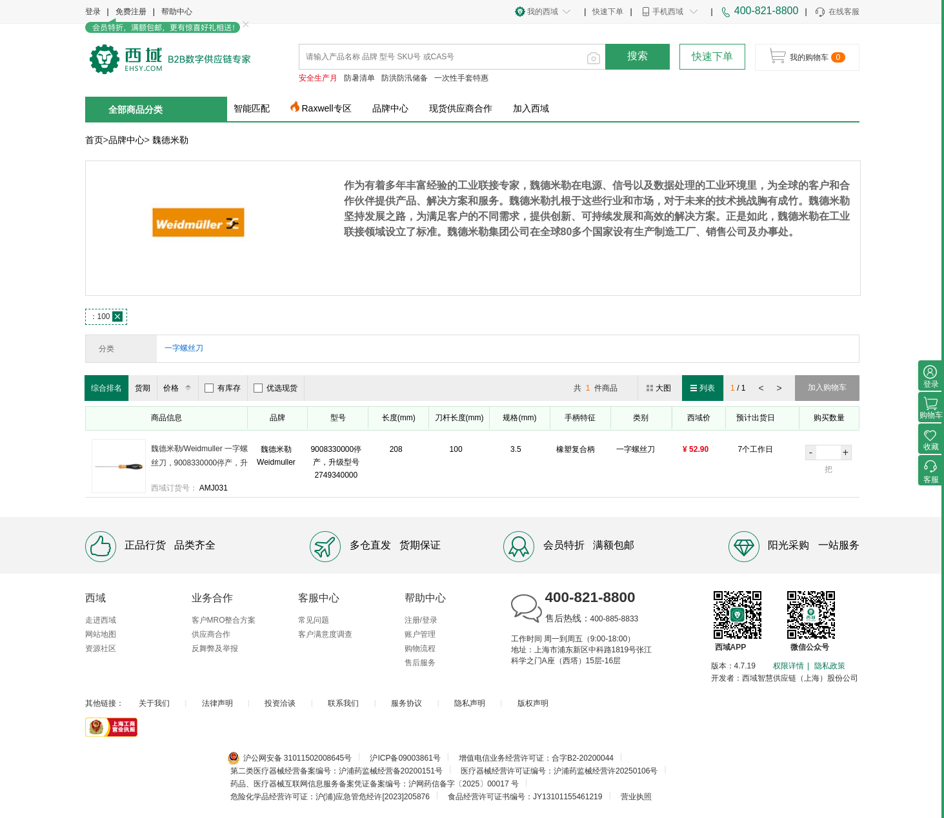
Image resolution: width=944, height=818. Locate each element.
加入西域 (531, 108)
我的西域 (542, 11)
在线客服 (836, 12)
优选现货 (275, 388)
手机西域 (667, 11)
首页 (94, 140)
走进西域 (100, 620)
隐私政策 (829, 665)
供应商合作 (211, 634)
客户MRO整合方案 (224, 620)
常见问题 (313, 620)
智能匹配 (252, 108)
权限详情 (788, 665)
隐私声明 (469, 703)
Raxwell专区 (327, 108)
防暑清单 (359, 78)
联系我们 (343, 703)
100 (106, 316)
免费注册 (130, 11)
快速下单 (607, 11)
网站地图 (100, 634)
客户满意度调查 (325, 634)
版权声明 (532, 703)
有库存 (223, 388)
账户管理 (420, 634)
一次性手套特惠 (461, 78)
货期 (142, 388)
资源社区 (100, 648)
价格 (179, 388)
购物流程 (420, 648)
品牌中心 (390, 108)
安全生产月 (318, 78)
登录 (93, 11)
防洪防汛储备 (404, 78)
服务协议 (406, 703)
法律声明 (217, 703)
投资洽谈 (280, 703)
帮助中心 (176, 11)
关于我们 (154, 703)
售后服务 (420, 662)
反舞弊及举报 (215, 648)
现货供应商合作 (460, 108)
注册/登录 (421, 620)
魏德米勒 (170, 140)
